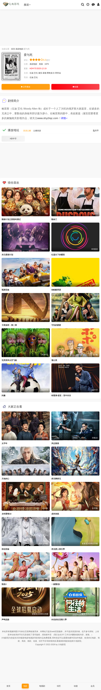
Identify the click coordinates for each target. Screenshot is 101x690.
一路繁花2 (55, 584)
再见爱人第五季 (58, 549)
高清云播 (27, 131)
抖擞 (3, 395)
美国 (41, 64)
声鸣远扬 (5, 619)
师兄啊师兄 (56, 479)
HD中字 (13, 139)
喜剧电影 (19, 49)
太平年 (4, 443)
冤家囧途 (5, 290)
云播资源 (37, 131)
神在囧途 (5, 549)
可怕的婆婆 (56, 325)
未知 (9, 118)
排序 (96, 130)
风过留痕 (55, 443)
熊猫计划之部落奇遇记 (11, 219)
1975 (47, 64)
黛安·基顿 (42, 73)
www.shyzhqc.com (47, 118)
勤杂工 (54, 219)
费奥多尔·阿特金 (54, 73)
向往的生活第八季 (59, 619)
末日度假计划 (7, 255)
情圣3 (4, 584)
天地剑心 (5, 479)
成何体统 (55, 514)
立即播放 (25, 87)
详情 (64, 118)
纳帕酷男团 (56, 290)
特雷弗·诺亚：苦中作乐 (61, 395)
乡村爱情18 (6, 514)
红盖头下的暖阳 (58, 255)
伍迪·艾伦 (34, 73)
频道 (27, 4)
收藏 (75, 87)
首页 (13, 49)
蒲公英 (54, 360)
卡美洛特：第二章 (9, 325)
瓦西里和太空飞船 (9, 360)
